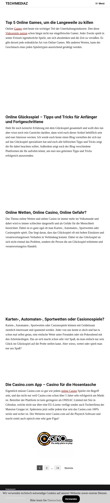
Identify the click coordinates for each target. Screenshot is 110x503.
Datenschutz (54, 500)
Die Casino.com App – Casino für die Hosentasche (50, 384)
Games (18, 28)
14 (57, 468)
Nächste (69, 468)
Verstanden (71, 499)
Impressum (10, 489)
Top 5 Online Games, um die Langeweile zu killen (49, 22)
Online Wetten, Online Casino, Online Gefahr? (45, 212)
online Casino (69, 390)
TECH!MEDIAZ (16, 3)
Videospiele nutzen (16, 33)
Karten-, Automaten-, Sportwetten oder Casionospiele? (54, 319)
